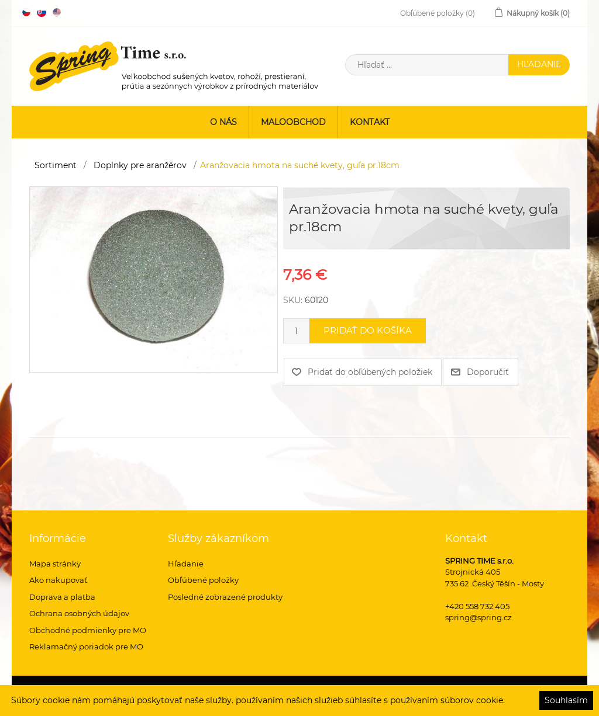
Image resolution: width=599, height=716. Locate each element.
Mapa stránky (55, 563)
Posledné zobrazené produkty (225, 597)
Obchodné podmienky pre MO (87, 630)
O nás (223, 122)
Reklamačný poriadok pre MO (86, 646)
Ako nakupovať (58, 580)
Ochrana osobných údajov (79, 613)
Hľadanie (186, 563)
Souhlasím (566, 700)
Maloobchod (293, 122)
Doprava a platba (62, 597)
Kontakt (370, 122)
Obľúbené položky (203, 580)
